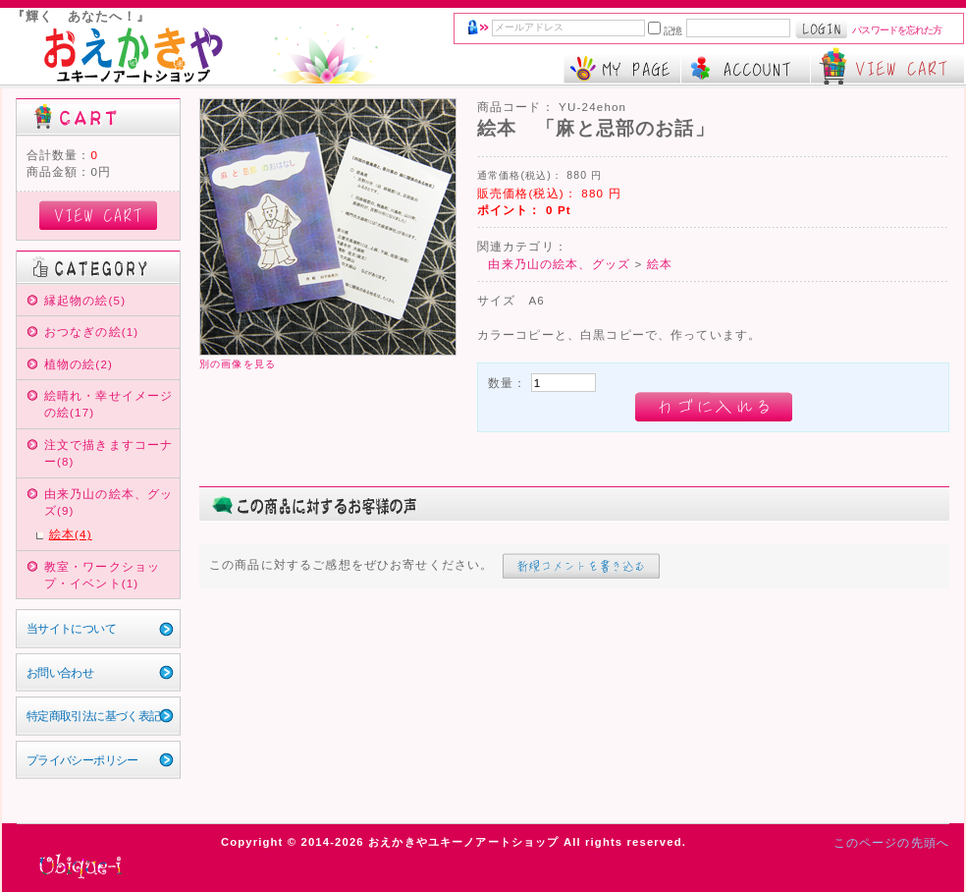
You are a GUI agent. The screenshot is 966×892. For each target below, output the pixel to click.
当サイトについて (71, 628)
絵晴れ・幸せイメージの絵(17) (109, 403)
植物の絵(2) (78, 364)
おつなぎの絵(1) (91, 331)
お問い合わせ (60, 672)
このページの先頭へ (891, 842)
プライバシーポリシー (82, 759)
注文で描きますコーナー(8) (109, 453)
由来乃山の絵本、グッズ (559, 263)
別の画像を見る (237, 364)
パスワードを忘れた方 (896, 30)
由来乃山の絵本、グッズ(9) (109, 502)
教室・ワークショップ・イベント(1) (102, 574)
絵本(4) (70, 534)
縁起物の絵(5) (85, 300)
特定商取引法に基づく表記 (94, 715)
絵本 (659, 263)
